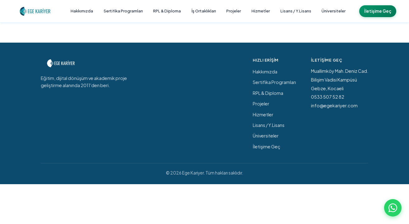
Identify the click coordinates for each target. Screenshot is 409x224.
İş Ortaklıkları (203, 10)
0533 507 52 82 (327, 97)
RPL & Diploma (167, 10)
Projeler (233, 10)
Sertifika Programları (123, 10)
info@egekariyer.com (334, 105)
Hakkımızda (82, 10)
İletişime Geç (377, 11)
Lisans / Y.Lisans (295, 10)
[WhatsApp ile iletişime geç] (393, 208)
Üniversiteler (334, 10)
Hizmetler (261, 10)
